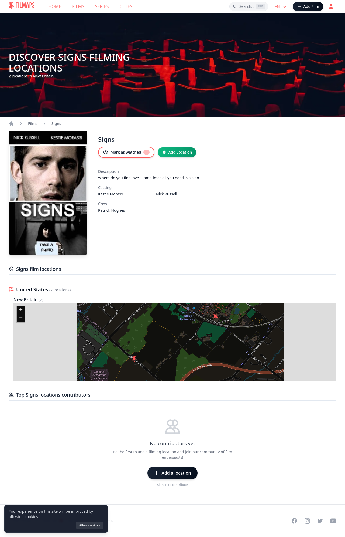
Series (102, 6)
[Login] (331, 6)
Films (78, 6)
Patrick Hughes (111, 210)
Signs (56, 123)
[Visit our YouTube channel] (333, 521)
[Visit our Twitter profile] (320, 521)
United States (32, 289)
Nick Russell (166, 194)
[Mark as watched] (126, 152)
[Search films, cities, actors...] (248, 6)
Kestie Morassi (111, 194)
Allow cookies (89, 525)
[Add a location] (172, 473)
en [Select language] (281, 6)
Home (55, 6)
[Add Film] (308, 6)
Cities (125, 6)
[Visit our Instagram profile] (307, 521)
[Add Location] (177, 152)
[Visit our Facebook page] (294, 521)
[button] (215, 317)
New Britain (26, 300)
